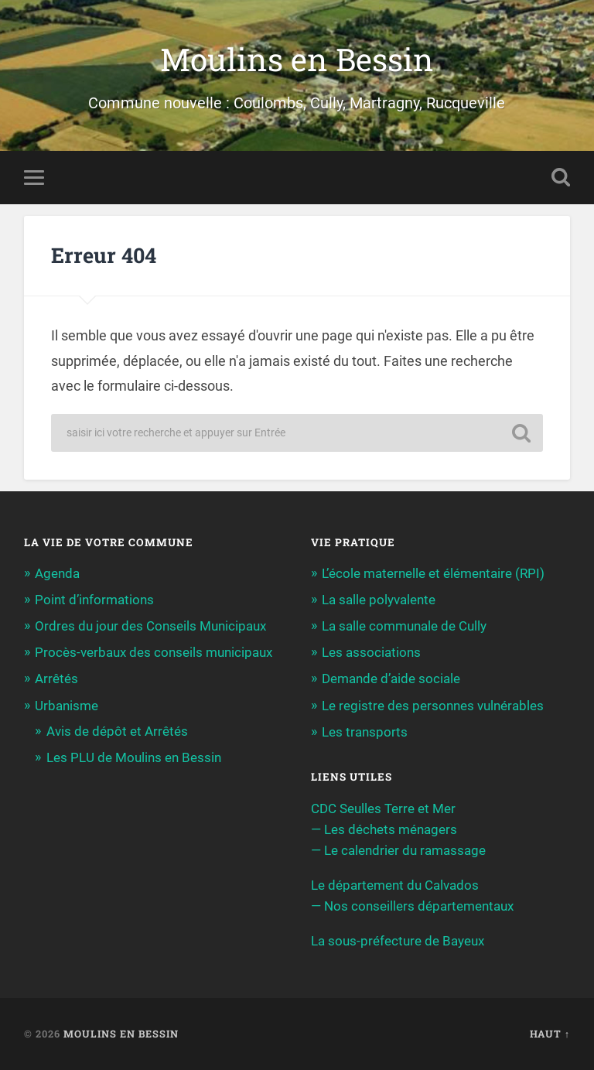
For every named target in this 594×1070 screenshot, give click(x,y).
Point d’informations (94, 599)
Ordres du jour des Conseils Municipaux (150, 626)
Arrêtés (56, 678)
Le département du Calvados (395, 885)
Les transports (365, 732)
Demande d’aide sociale (391, 678)
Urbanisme (66, 705)
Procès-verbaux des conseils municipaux (153, 652)
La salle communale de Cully (404, 626)
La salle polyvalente (378, 599)
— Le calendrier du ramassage (398, 850)
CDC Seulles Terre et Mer (383, 808)
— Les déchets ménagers (384, 829)
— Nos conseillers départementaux (412, 906)
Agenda (57, 573)
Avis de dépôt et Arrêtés (117, 731)
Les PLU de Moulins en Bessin (133, 757)
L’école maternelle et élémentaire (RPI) (433, 573)
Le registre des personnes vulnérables (433, 705)
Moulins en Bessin (297, 59)
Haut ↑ (550, 1033)
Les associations (371, 652)
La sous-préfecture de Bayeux (397, 941)
